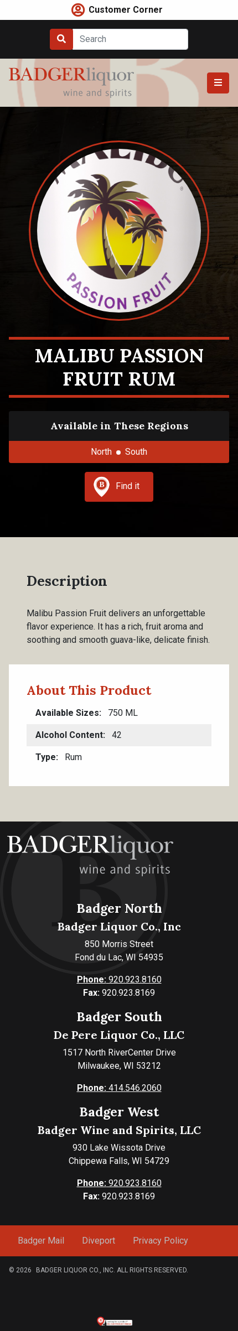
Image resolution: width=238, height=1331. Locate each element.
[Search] (130, 39)
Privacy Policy (160, 1240)
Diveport (98, 1240)
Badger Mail (41, 1240)
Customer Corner (126, 9)
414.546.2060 (119, 1088)
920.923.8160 (119, 979)
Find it (116, 487)
